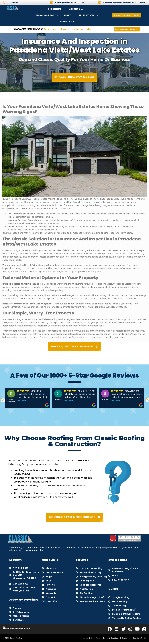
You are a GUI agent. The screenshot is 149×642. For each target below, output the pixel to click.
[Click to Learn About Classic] (4, 627)
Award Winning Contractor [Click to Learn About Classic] (18, 628)
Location (15, 560)
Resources (67, 21)
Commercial (77, 9)
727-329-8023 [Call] (13, 2)
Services (82, 560)
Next (147, 399)
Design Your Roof (47, 15)
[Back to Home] (19, 8)
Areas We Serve (88, 15)
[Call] (4, 2)
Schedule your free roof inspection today (52, 29)
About (68, 15)
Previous (2, 399)
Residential (56, 9)
